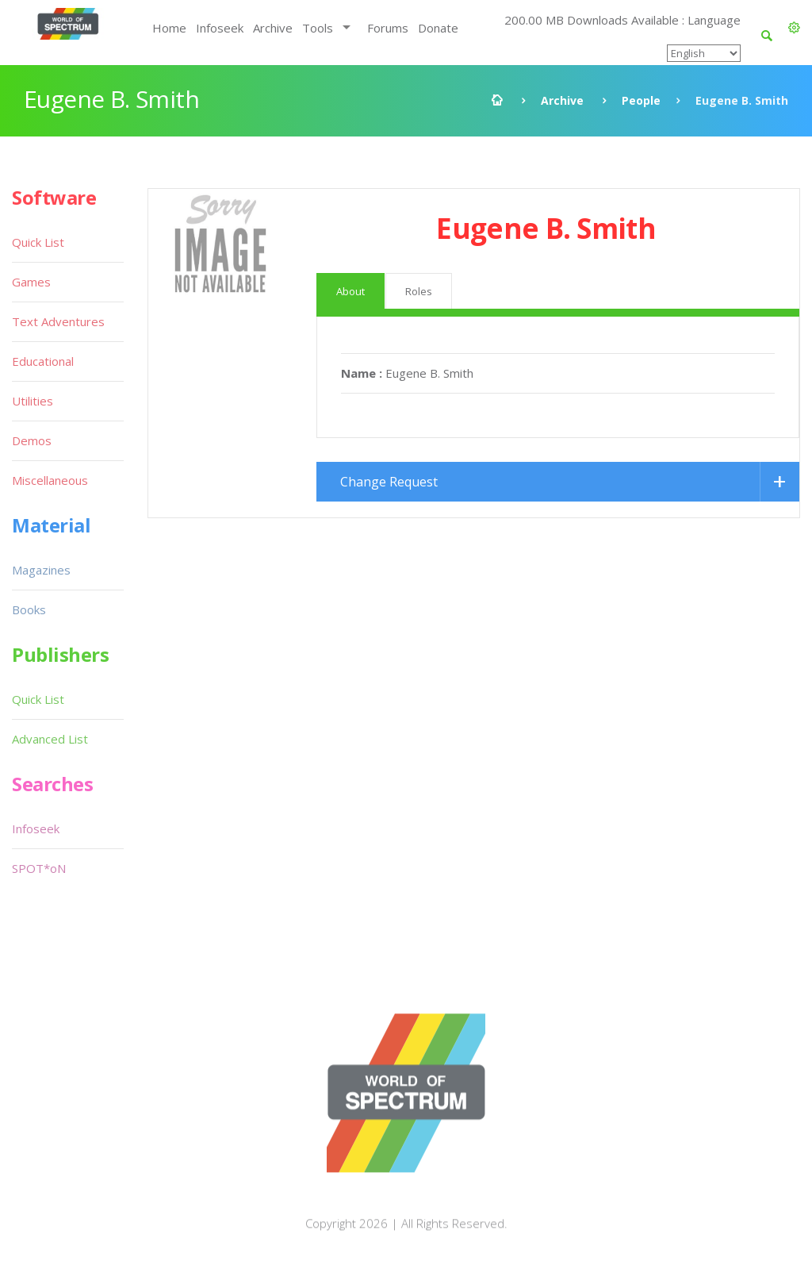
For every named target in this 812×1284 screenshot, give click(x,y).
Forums (387, 28)
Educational (43, 361)
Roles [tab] (418, 291)
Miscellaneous (50, 480)
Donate (438, 28)
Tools (317, 28)
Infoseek (219, 28)
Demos (32, 440)
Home (169, 28)
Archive (273, 28)
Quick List (38, 242)
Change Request (389, 481)
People (641, 100)
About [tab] (350, 291)
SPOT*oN (39, 868)
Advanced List (50, 739)
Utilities (32, 401)
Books (29, 609)
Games (31, 282)
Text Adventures (58, 321)
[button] (794, 28)
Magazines (41, 570)
